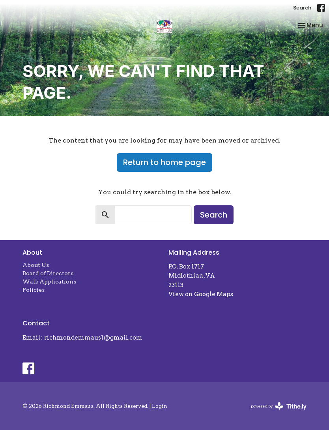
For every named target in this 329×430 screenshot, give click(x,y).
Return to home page (164, 162)
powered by (279, 406)
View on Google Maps (200, 294)
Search (302, 7)
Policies (33, 290)
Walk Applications (49, 281)
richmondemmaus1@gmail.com (93, 337)
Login (159, 406)
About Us (35, 265)
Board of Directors (47, 273)
